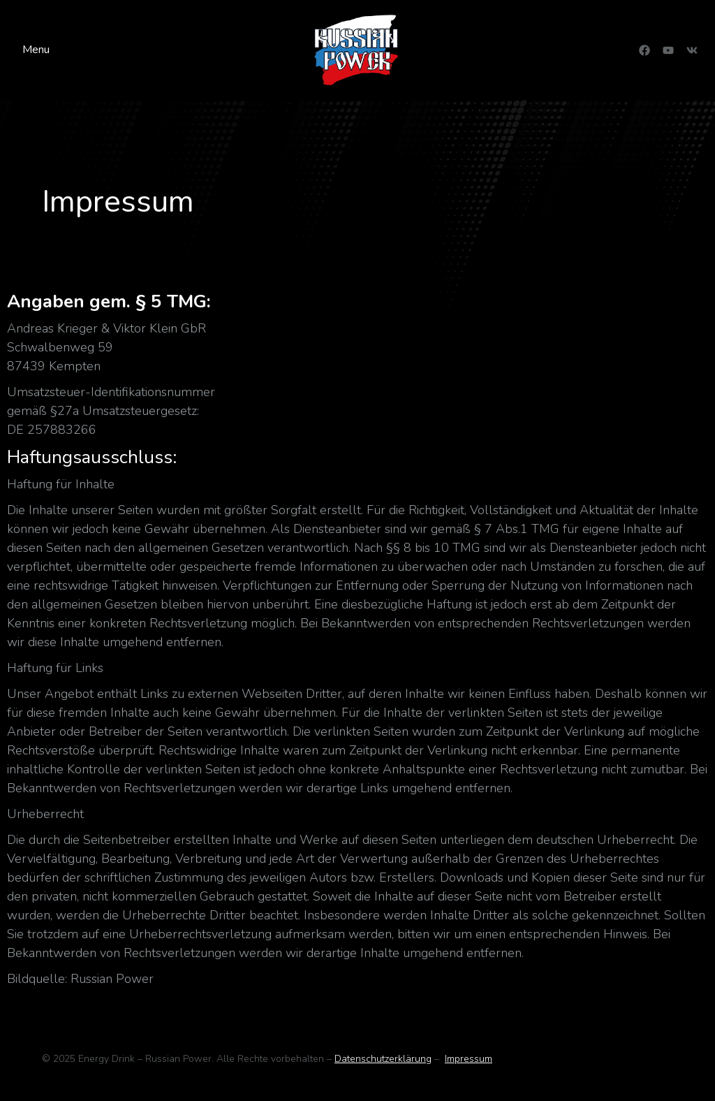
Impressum (468, 1058)
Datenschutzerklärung (383, 1058)
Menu (36, 49)
